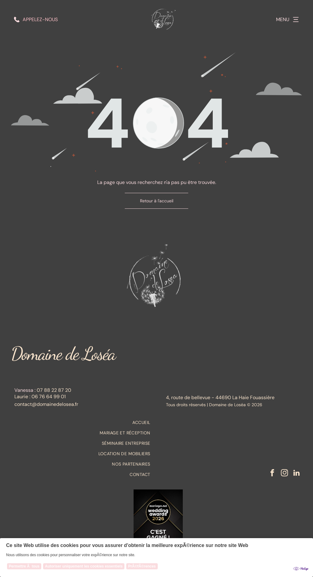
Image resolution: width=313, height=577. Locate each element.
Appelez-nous (40, 19)
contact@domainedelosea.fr (46, 404)
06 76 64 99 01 (48, 396)
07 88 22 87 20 (54, 390)
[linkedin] (296, 473)
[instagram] (284, 473)
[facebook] (272, 473)
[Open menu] (296, 19)
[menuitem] (82, 422)
